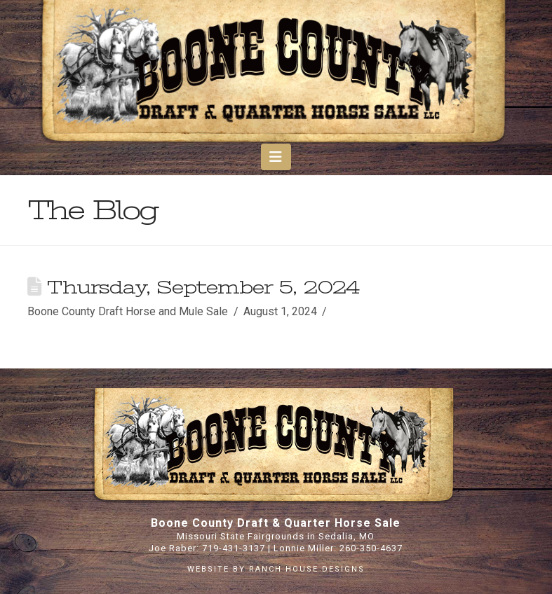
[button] (276, 157)
